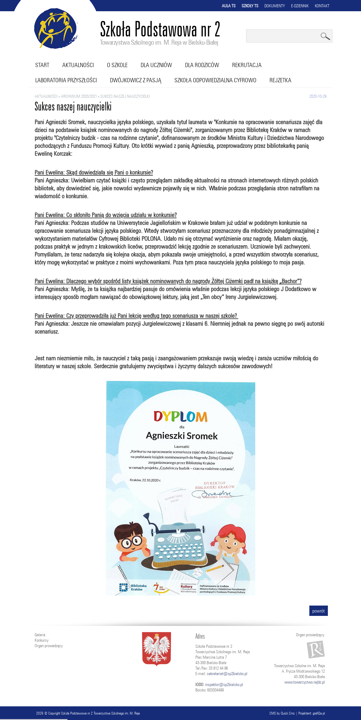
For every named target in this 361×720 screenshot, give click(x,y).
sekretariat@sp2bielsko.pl (227, 673)
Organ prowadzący (49, 645)
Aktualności (78, 65)
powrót (318, 611)
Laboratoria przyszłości (66, 80)
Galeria (40, 634)
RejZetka (280, 80)
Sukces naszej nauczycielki (125, 96)
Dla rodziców (202, 65)
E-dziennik (300, 5)
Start (42, 65)
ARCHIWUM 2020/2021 (79, 96)
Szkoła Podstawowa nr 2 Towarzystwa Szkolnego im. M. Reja (100, 713)
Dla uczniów (156, 65)
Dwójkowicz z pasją (135, 80)
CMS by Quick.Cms (282, 713)
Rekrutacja (247, 65)
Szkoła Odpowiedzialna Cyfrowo (215, 80)
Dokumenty (274, 5)
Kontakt (322, 5)
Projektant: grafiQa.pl (311, 713)
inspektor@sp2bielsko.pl (224, 684)
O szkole (117, 65)
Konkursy (41, 640)
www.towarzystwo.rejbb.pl (304, 682)
